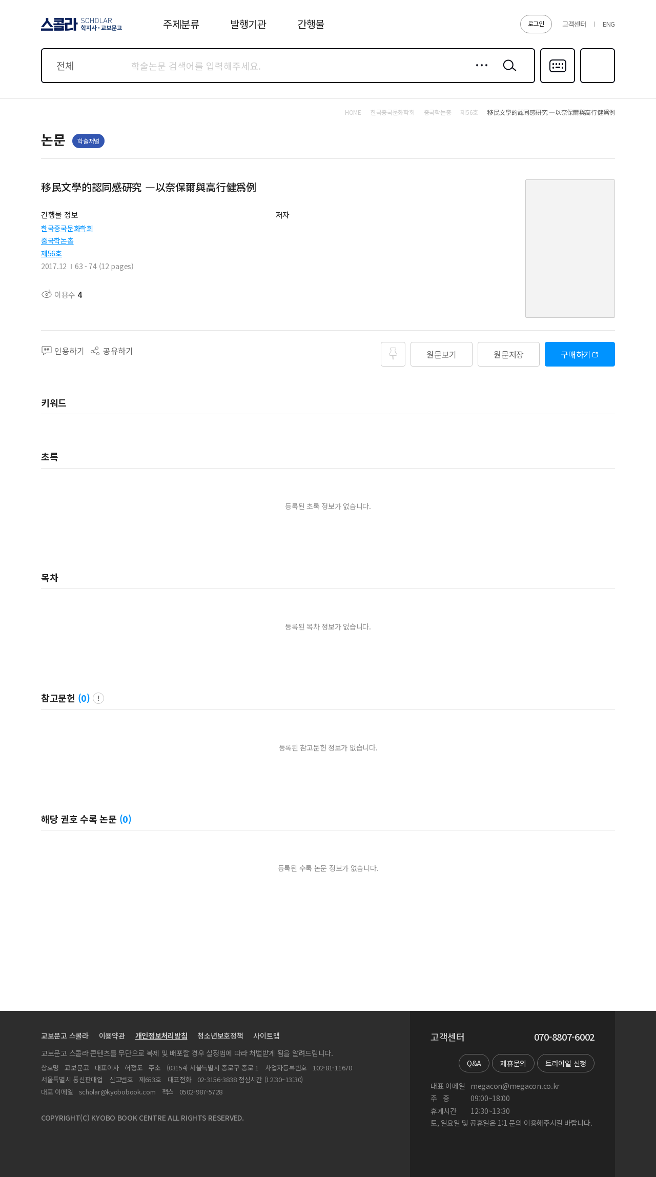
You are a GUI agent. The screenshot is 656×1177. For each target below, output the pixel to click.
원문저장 (509, 354)
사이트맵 (266, 1035)
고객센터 (574, 24)
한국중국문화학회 (67, 228)
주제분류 (181, 23)
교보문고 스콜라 (65, 1035)
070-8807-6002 (564, 1037)
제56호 (51, 253)
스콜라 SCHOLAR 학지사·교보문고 (80, 30)
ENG (609, 24)
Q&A (474, 1063)
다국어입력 (557, 82)
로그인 (536, 23)
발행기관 (248, 23)
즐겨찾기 (596, 82)
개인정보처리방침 (161, 1035)
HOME (353, 112)
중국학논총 (57, 240)
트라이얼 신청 (565, 1063)
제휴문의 (513, 1063)
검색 (507, 73)
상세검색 (479, 73)
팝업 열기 (98, 698)
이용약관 (112, 1035)
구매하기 (576, 354)
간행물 (310, 23)
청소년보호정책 (220, 1035)
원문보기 (441, 354)
